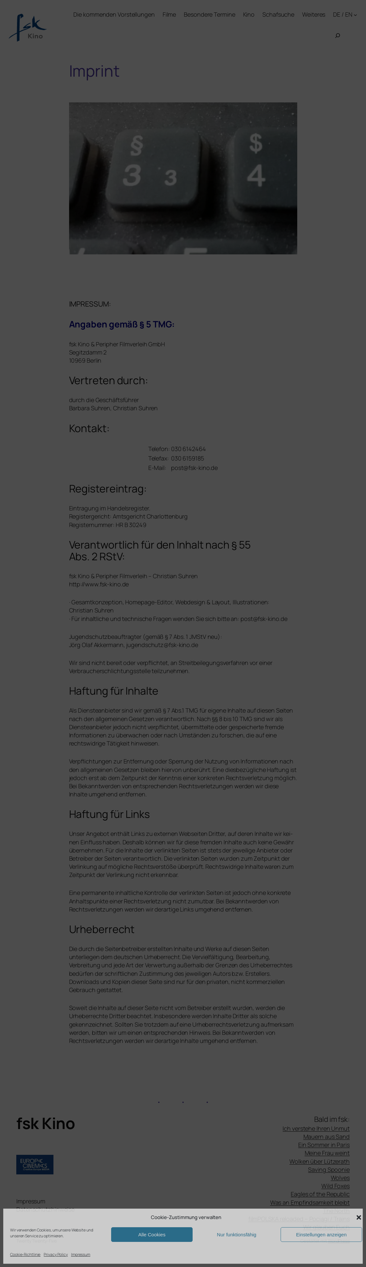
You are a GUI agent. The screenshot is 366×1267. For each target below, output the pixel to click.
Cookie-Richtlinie (25, 1254)
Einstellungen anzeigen (321, 1234)
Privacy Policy (56, 1254)
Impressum (80, 1254)
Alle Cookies (151, 1234)
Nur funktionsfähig (236, 1234)
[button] (359, 1217)
